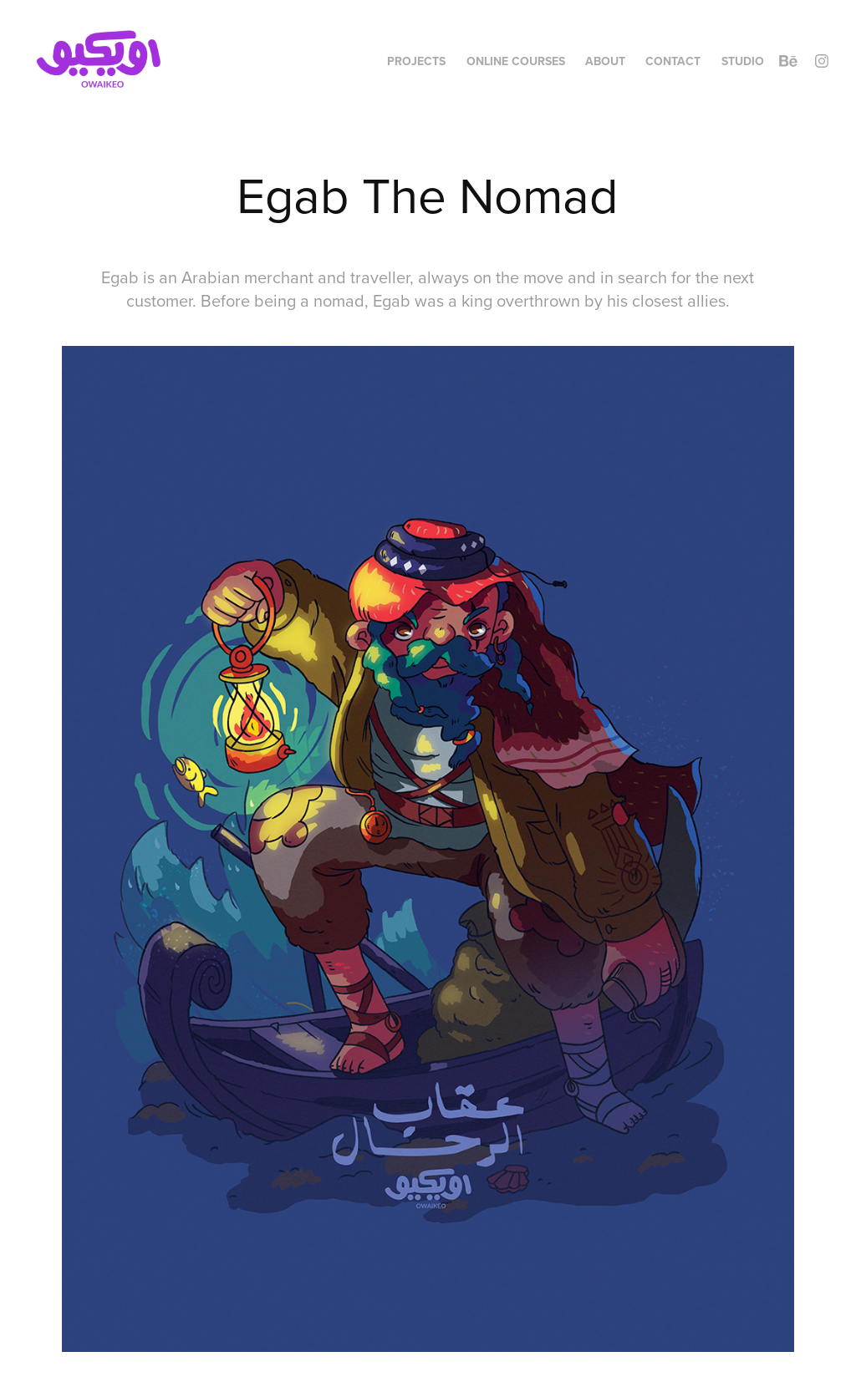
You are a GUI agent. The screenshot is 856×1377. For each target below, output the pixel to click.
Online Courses (515, 61)
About (605, 61)
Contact (673, 61)
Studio (742, 61)
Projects (416, 61)
